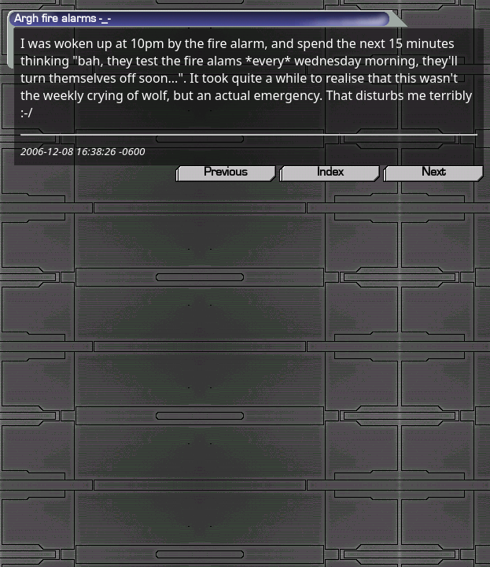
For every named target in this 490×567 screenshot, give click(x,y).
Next (433, 171)
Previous (226, 171)
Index (330, 171)
